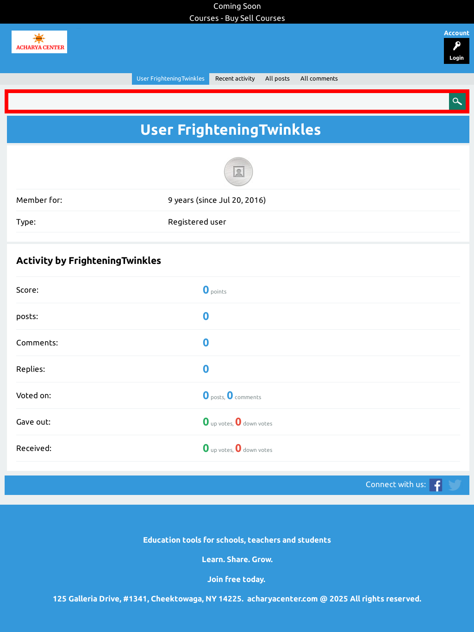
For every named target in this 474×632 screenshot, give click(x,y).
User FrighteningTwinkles (171, 78)
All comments (319, 78)
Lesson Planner (112, 38)
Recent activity (235, 78)
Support (169, 38)
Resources (239, 38)
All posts (277, 78)
